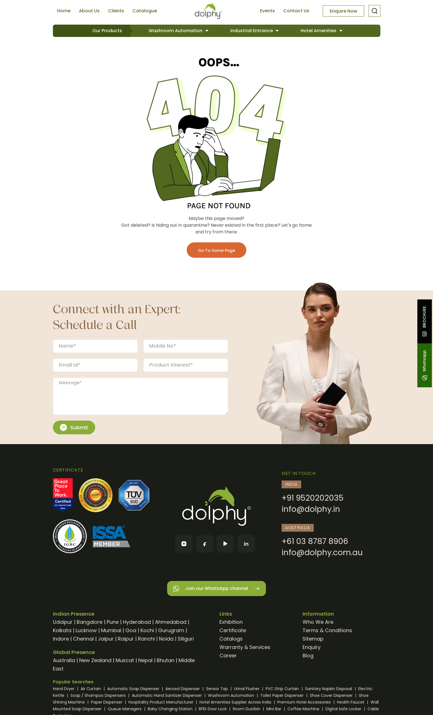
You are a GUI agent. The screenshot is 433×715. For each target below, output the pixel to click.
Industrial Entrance (252, 30)
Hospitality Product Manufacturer (161, 702)
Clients (116, 11)
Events (267, 11)
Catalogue (144, 11)
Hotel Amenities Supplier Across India (236, 702)
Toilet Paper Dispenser (282, 695)
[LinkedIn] (246, 544)
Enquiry (311, 647)
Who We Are (318, 621)
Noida (166, 638)
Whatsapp (424, 365)
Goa (130, 630)
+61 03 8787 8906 (315, 541)
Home (64, 11)
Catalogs (231, 638)
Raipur (126, 638)
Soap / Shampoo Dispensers (99, 695)
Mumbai (111, 630)
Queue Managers (125, 709)
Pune (113, 621)
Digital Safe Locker (344, 709)
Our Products (107, 30)
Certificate (232, 630)
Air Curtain (91, 688)
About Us (89, 11)
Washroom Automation (176, 30)
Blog (308, 655)
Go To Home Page (216, 250)
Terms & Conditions (327, 630)
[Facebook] (205, 544)
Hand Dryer (64, 688)
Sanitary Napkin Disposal (329, 688)
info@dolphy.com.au (322, 552)
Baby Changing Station (171, 709)
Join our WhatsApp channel (216, 588)
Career (228, 655)
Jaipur (106, 638)
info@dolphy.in (311, 509)
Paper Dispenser (107, 702)
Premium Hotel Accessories (304, 702)
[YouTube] (225, 544)
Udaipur (62, 621)
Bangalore (89, 621)
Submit (74, 427)
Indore (61, 638)
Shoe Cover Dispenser (332, 695)
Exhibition (231, 621)
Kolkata (62, 630)
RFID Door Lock (213, 709)
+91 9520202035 (312, 498)
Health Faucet (351, 702)
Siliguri (186, 638)
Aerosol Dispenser (183, 688)
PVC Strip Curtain (283, 688)
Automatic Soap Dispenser (133, 688)
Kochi (147, 630)
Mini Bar (274, 709)
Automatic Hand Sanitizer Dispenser (167, 695)
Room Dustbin (247, 709)
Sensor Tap (217, 688)
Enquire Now (343, 11)
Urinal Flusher (247, 688)
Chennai (83, 638)
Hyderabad (137, 621)
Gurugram (171, 630)
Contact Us (296, 11)
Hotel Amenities (319, 30)
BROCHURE (424, 321)
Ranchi (146, 638)
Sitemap (313, 638)
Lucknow (86, 630)
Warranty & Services (244, 647)
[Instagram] (184, 544)
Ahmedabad (170, 621)
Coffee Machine (303, 709)
